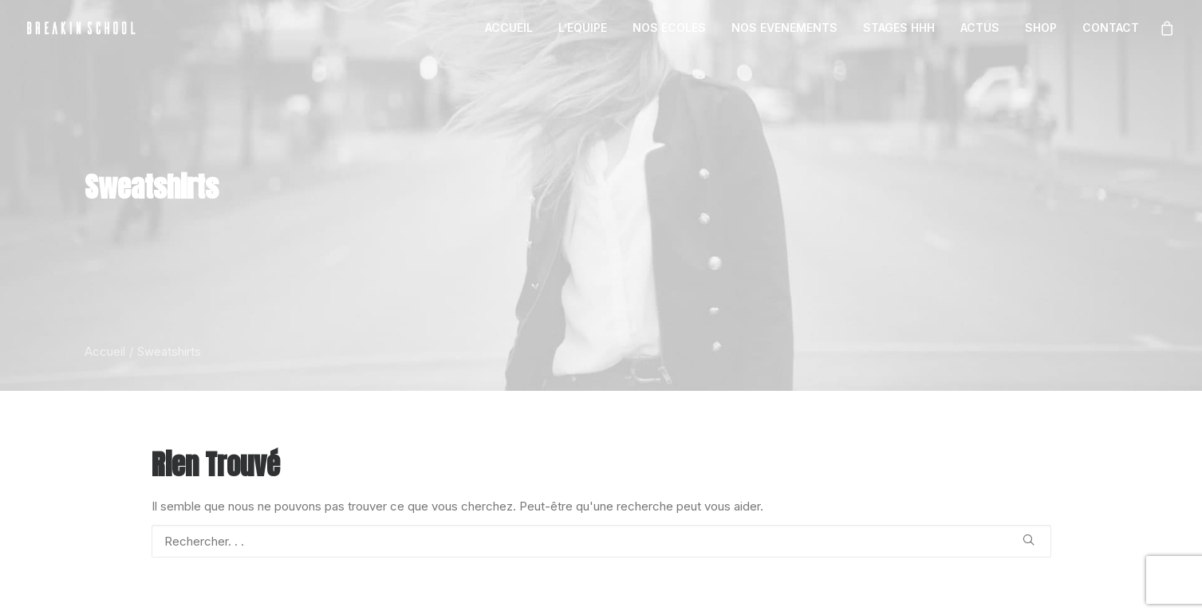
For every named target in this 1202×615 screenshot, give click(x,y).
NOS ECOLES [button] (669, 27)
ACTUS (979, 27)
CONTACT (1110, 27)
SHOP (1041, 27)
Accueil (105, 351)
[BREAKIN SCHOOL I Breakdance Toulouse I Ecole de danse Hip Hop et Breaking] (81, 28)
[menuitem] (509, 28)
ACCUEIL (509, 27)
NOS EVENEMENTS (784, 27)
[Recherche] (601, 541)
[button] (1028, 540)
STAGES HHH (899, 27)
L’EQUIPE (582, 27)
